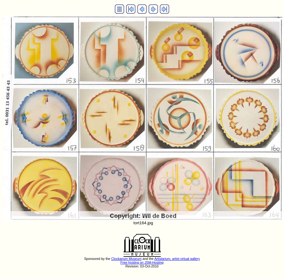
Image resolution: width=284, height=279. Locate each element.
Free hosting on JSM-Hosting (142, 262)
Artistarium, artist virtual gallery (177, 259)
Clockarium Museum (126, 259)
